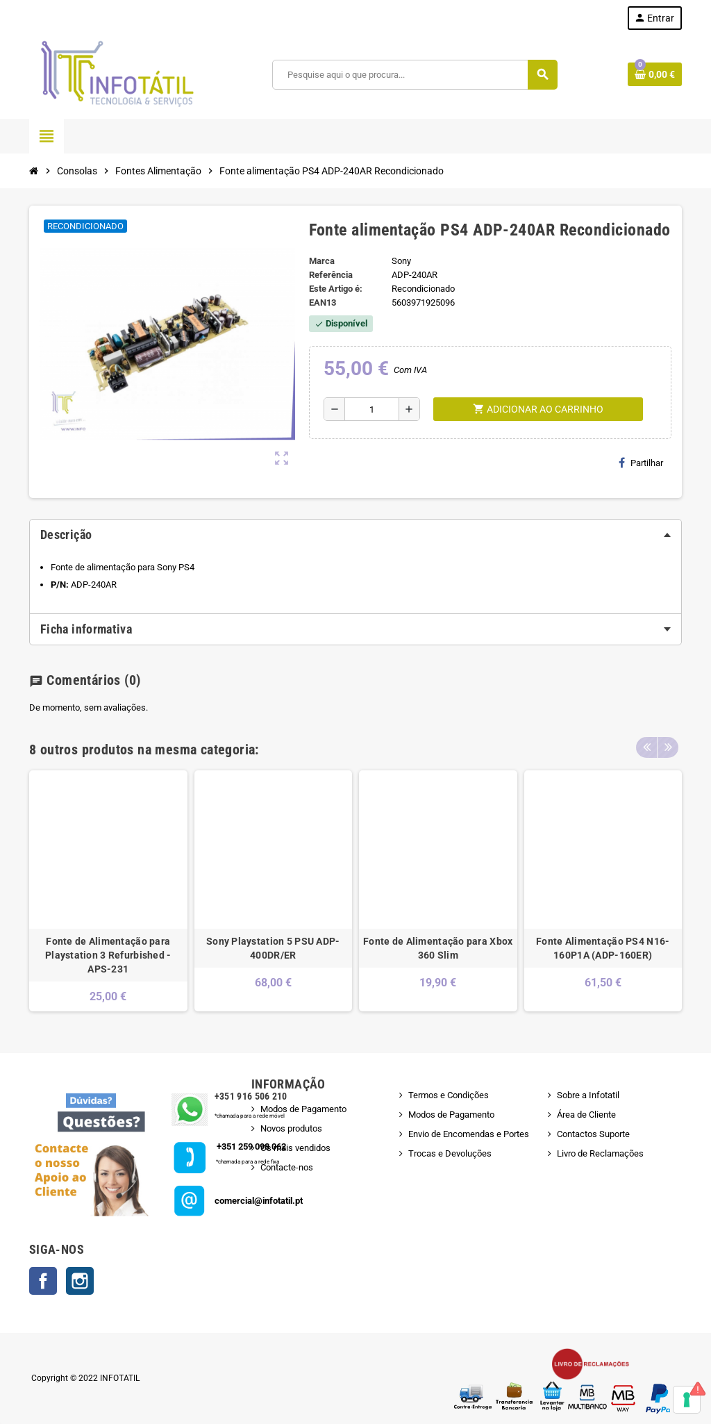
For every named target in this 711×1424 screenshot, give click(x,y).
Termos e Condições (448, 1095)
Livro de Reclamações (600, 1153)
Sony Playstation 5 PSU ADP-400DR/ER (273, 948)
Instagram (80, 1281)
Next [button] (668, 746)
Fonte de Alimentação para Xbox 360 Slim (437, 948)
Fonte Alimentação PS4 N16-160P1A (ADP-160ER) (602, 948)
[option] (108, 890)
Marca (322, 261)
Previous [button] (646, 746)
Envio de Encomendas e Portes (468, 1134)
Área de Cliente (586, 1114)
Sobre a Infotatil (588, 1095)
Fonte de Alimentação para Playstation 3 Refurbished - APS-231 (108, 955)
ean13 (322, 302)
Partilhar (641, 462)
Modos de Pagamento (303, 1109)
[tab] (355, 535)
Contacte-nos (286, 1167)
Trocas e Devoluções (450, 1153)
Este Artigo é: (335, 288)
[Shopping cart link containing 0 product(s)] (655, 74)
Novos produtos (291, 1128)
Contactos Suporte (593, 1134)
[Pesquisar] (414, 75)
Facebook (43, 1281)
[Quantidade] (371, 409)
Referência (331, 275)
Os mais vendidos (295, 1148)
